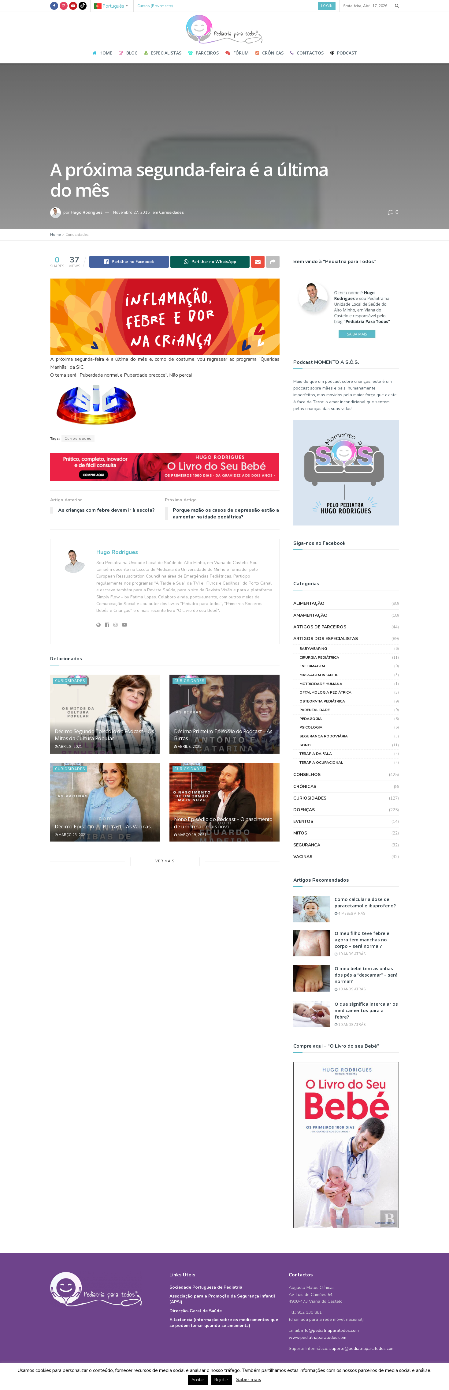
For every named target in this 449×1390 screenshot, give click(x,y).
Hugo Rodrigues (86, 212)
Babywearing (313, 648)
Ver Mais (164, 861)
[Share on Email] (258, 262)
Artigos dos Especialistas (325, 639)
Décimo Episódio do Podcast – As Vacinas (103, 826)
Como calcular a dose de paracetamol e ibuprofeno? (365, 902)
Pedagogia (310, 718)
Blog (128, 53)
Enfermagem (312, 666)
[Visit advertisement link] (165, 467)
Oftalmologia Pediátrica (325, 692)
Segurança (306, 845)
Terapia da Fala (315, 753)
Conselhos (307, 775)
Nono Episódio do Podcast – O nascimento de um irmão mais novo (223, 823)
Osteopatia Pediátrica (322, 701)
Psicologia (310, 727)
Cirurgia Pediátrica (319, 657)
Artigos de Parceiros (319, 627)
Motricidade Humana (320, 683)
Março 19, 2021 (190, 835)
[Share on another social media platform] (273, 262)
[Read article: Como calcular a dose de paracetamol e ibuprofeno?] (311, 909)
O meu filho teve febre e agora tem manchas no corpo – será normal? (362, 939)
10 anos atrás (350, 954)
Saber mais (248, 1380)
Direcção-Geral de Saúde (195, 1311)
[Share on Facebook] (129, 262)
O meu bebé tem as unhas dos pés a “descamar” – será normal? (366, 974)
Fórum (237, 53)
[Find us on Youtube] (73, 6)
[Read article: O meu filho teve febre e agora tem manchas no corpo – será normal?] (311, 943)
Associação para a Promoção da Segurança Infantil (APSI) (222, 1299)
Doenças (304, 810)
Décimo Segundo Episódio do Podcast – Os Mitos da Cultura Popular (104, 735)
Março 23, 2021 (71, 835)
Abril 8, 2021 (68, 746)
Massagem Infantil (318, 674)
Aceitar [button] (197, 1380)
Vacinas (302, 857)
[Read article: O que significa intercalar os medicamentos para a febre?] (311, 1014)
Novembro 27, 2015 (131, 212)
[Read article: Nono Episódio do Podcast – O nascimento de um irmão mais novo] (224, 802)
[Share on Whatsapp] (210, 262)
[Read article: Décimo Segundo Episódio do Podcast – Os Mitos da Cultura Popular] (105, 714)
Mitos (300, 833)
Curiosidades (171, 212)
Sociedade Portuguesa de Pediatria (205, 1287)
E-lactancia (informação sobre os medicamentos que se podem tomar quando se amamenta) (223, 1322)
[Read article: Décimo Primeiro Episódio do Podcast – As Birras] (224, 714)
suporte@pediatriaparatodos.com (362, 1348)
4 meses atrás (350, 913)
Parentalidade (314, 709)
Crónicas (269, 53)
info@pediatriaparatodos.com (330, 1330)
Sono (305, 745)
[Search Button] (397, 6)
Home (102, 53)
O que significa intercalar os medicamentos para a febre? (366, 1010)
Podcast (343, 53)
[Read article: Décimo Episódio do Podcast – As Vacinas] (105, 802)
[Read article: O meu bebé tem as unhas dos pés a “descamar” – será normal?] (311, 978)
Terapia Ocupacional (321, 762)
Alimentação (309, 603)
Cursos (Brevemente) (155, 5)
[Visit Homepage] (224, 27)
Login (327, 6)
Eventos (303, 821)
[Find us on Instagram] (64, 6)
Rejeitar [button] (221, 1380)
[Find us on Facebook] (54, 6)
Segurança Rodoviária (323, 736)
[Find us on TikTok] (83, 6)
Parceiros (203, 53)
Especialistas (162, 53)
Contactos (307, 53)
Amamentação (310, 615)
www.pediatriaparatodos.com (317, 1337)
